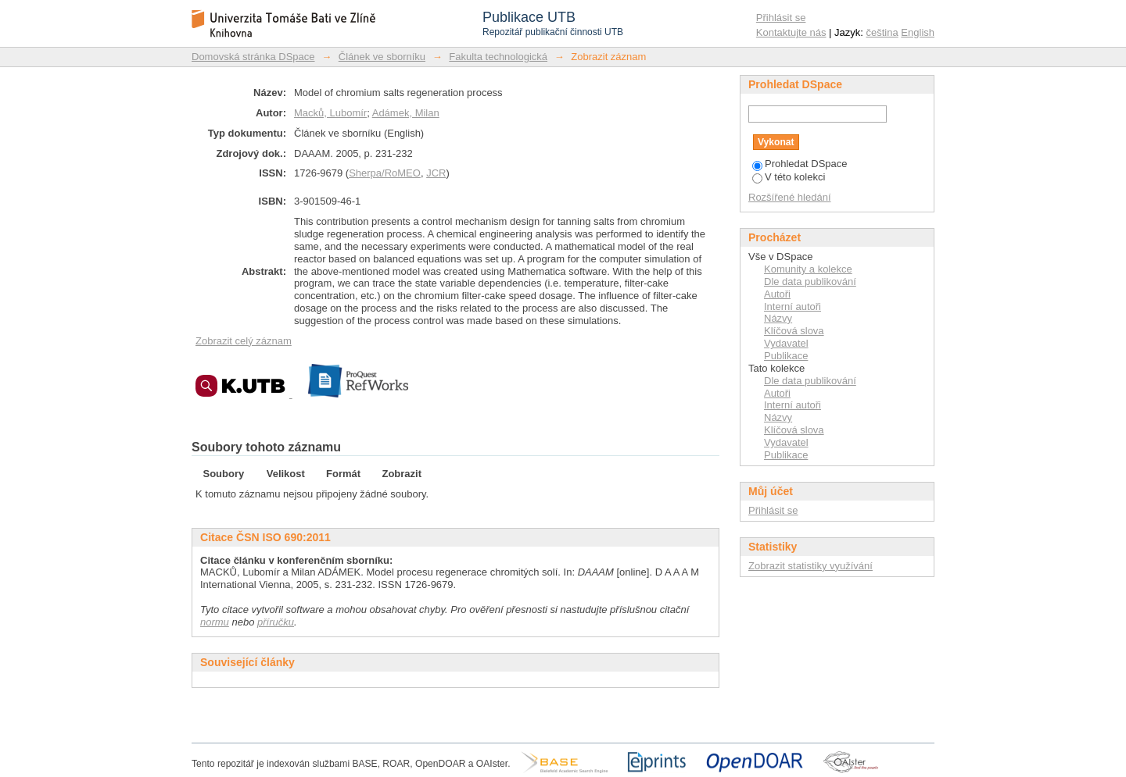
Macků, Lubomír (330, 113)
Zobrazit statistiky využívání (810, 566)
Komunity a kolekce (808, 269)
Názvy (778, 318)
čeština (882, 32)
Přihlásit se (781, 17)
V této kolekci (788, 177)
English (917, 32)
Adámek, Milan (405, 113)
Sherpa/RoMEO (385, 173)
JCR (436, 173)
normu (214, 622)
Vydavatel (786, 343)
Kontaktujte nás (791, 32)
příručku (275, 622)
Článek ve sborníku (382, 56)
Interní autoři (792, 306)
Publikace (786, 356)
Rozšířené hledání (789, 197)
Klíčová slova (794, 331)
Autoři (777, 294)
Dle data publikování (810, 281)
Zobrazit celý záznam (243, 341)
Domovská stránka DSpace (253, 56)
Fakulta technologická (498, 56)
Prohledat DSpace (800, 163)
